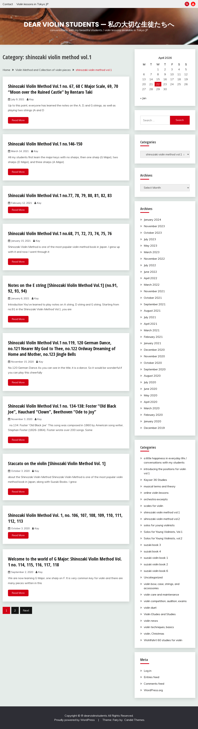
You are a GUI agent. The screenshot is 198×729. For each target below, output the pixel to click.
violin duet (150, 607)
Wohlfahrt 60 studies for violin (163, 640)
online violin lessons (156, 492)
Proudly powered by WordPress (74, 720)
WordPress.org (153, 690)
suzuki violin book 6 (156, 571)
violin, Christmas (154, 633)
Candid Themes (134, 720)
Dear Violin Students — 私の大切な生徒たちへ (99, 24)
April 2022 (150, 278)
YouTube (193, 4)
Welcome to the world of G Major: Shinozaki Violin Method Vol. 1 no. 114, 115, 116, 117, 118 (65, 562)
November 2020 (154, 356)
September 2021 (155, 304)
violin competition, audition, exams (165, 601)
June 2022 (150, 271)
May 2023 (150, 245)
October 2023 (153, 232)
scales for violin (153, 506)
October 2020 (153, 362)
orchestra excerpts (156, 499)
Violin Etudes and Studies (160, 614)
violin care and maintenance (161, 594)
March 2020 (152, 408)
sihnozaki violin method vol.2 (162, 519)
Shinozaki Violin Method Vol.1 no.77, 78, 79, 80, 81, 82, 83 (60, 195)
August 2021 (152, 310)
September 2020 (155, 369)
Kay (31, 99)
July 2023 (150, 239)
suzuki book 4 (152, 551)
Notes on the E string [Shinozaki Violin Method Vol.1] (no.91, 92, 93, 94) (63, 288)
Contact (8, 4)
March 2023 (152, 252)
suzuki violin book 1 (156, 557)
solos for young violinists (159, 525)
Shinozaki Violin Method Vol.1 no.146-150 (45, 144)
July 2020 (150, 382)
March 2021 (152, 330)
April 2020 (150, 402)
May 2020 (150, 395)
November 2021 (154, 291)
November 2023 (154, 226)
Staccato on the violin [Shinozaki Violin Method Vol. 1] (57, 463)
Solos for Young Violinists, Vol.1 (163, 531)
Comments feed (154, 683)
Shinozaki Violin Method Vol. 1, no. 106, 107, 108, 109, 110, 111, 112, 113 (65, 518)
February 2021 (153, 337)
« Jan (143, 98)
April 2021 (150, 323)
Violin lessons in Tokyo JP (32, 4)
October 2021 (153, 297)
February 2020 (153, 414)
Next (26, 610)
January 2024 (152, 219)
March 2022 (152, 284)
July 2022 (150, 265)
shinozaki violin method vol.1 (162, 512)
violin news (151, 620)
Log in (147, 670)
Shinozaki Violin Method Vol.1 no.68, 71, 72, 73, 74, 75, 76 (60, 233)
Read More (18, 120)
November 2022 (154, 258)
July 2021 (150, 317)
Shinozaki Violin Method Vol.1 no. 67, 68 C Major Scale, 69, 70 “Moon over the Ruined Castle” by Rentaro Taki (63, 89)
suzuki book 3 (152, 545)
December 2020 (154, 349)
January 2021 (152, 343)
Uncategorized (153, 577)
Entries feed (151, 677)
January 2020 (152, 421)
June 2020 (150, 388)
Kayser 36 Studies (155, 480)
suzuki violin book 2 (156, 564)
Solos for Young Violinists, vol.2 (163, 538)
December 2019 (154, 428)
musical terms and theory (160, 486)
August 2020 (152, 375)
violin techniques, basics (159, 627)
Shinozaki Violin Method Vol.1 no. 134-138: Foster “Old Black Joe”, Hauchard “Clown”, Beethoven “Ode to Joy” (62, 409)
